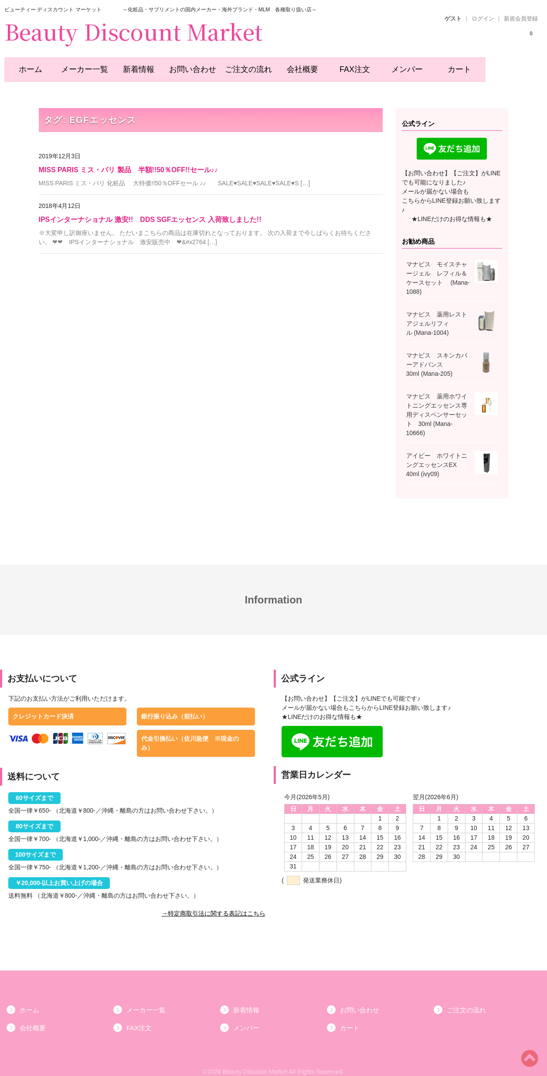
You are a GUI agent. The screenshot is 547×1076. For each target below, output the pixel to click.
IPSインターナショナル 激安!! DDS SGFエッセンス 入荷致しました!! (150, 210)
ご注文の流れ (242, 66)
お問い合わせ (187, 66)
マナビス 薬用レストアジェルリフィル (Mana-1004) (436, 314)
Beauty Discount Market (133, 31)
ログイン (483, 19)
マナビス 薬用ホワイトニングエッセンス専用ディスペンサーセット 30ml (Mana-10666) (436, 405)
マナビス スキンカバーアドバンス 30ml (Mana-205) (436, 355)
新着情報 (134, 66)
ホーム (26, 66)
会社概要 (295, 66)
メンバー (401, 66)
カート (454, 66)
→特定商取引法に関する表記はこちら (213, 904)
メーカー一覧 (80, 66)
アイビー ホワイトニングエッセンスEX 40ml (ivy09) (436, 455)
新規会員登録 (521, 19)
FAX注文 (348, 66)
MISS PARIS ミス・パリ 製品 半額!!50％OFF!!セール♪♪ (128, 160)
